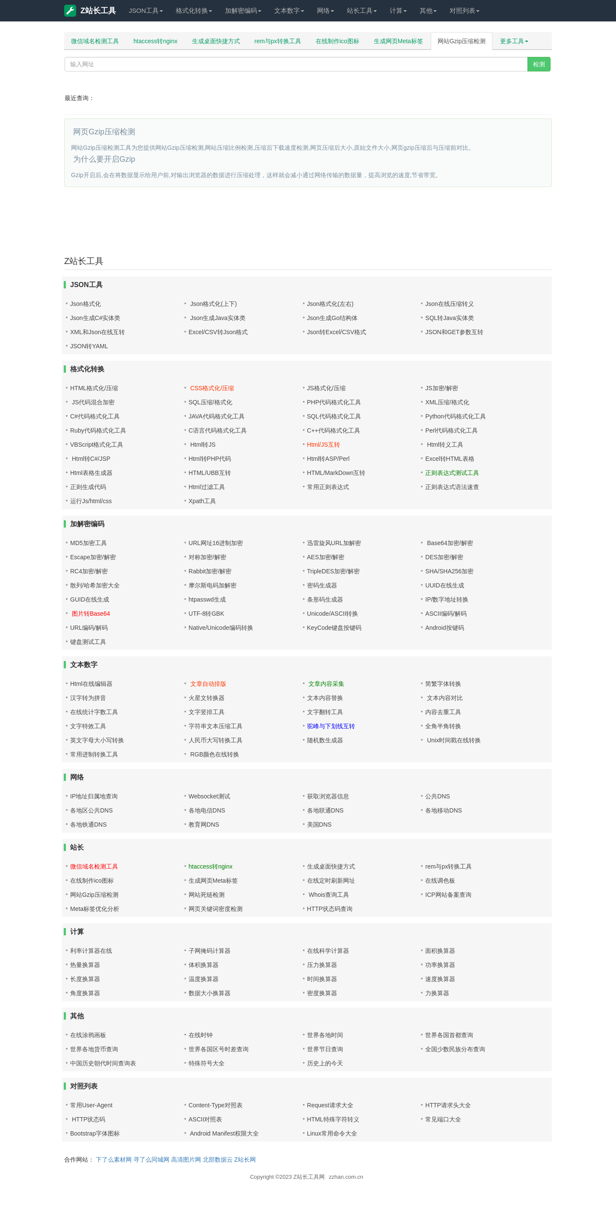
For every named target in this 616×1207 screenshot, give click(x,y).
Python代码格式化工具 (455, 416)
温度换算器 (204, 979)
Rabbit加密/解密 (210, 571)
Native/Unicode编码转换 (221, 627)
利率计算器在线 (91, 950)
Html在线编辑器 (91, 683)
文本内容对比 (444, 697)
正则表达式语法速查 (452, 486)
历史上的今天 (325, 1063)
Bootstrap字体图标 (95, 1133)
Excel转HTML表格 (449, 458)
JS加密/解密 (441, 388)
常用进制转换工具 (94, 754)
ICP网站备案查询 (448, 894)
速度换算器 (440, 979)
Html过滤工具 (207, 486)
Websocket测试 (209, 796)
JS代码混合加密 (92, 402)
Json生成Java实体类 (217, 317)
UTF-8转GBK (206, 613)
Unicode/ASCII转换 (332, 613)
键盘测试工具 (88, 641)
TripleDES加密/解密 (333, 571)
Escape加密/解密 (93, 557)
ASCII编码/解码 (445, 613)
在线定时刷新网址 (331, 880)
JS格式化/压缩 (326, 388)
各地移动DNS (443, 810)
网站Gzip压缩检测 (462, 41)
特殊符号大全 (207, 1063)
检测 (539, 64)
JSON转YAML (89, 346)
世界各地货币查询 (94, 1049)
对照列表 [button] (465, 10)
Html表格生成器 (91, 472)
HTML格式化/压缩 (94, 388)
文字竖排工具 (207, 712)
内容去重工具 (443, 712)
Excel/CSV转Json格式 (218, 332)
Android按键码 (444, 627)
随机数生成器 (325, 740)
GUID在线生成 (89, 599)
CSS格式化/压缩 (211, 388)
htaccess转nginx (155, 41)
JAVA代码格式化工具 (217, 416)
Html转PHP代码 (210, 458)
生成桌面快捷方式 (216, 41)
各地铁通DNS (88, 824)
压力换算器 (322, 964)
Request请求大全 (330, 1105)
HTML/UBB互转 (210, 472)
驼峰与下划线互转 (331, 726)
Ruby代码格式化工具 (98, 430)
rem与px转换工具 (278, 41)
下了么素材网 (114, 1159)
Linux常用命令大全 (332, 1133)
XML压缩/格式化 (447, 402)
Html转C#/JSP (90, 458)
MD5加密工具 (88, 543)
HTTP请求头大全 (448, 1105)
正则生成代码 (88, 486)
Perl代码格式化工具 (451, 430)
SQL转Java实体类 (449, 317)
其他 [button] (428, 10)
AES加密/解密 (326, 557)
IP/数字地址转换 (446, 599)
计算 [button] (398, 10)
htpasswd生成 (207, 599)
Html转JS (202, 444)
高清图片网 (186, 1159)
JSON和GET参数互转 (454, 332)
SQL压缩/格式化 (210, 402)
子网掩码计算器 (210, 950)
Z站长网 (245, 1159)
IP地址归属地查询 (94, 796)
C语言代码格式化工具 (218, 430)
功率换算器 (440, 964)
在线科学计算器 (328, 950)
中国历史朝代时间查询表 (103, 1063)
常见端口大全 (443, 1119)
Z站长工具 (90, 11)
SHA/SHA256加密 (449, 571)
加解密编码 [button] (243, 10)
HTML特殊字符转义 (333, 1119)
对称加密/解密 (207, 557)
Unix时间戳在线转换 (453, 740)
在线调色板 (440, 880)
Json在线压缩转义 (449, 303)
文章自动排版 (207, 683)
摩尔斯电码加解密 (213, 585)
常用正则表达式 (328, 486)
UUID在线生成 (444, 585)
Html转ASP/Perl (328, 458)
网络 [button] (325, 10)
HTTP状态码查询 (330, 908)
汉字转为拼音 (88, 697)
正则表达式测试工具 (452, 472)
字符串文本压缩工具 (216, 726)
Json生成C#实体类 (95, 317)
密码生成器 (322, 585)
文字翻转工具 (325, 712)
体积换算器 (204, 964)
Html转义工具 (444, 444)
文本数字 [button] (289, 10)
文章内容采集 (326, 683)
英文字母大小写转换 (97, 740)
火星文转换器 (207, 697)
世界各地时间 (325, 1035)
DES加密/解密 (444, 557)
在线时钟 (201, 1035)
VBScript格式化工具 (96, 444)
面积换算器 (440, 950)
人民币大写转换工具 (216, 740)
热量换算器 (85, 964)
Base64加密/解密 (449, 543)
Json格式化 (85, 303)
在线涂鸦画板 (88, 1035)
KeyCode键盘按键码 (334, 627)
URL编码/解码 (89, 627)
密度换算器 (322, 993)
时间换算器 (322, 979)
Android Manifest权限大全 (224, 1133)
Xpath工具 (202, 501)
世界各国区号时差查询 (219, 1049)
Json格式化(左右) (330, 303)
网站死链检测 (207, 894)
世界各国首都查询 (449, 1035)
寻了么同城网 (151, 1159)
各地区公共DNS (91, 810)
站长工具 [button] (362, 10)
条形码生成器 (325, 599)
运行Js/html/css (91, 501)
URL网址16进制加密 (216, 543)
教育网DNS (204, 824)
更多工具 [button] (514, 41)
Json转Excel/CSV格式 (336, 332)
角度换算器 (85, 993)
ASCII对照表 (205, 1119)
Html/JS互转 (323, 444)
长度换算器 (85, 979)
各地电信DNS (207, 810)
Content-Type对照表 (216, 1105)
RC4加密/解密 (89, 571)
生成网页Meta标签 (398, 41)
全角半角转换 (443, 726)
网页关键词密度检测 (216, 908)
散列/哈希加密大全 (95, 585)
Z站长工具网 (309, 1177)
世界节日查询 (325, 1049)
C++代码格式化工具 (333, 430)
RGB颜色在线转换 (214, 754)
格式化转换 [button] (194, 10)
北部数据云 (218, 1159)
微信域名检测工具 (95, 41)
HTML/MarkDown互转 (336, 472)
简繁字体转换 (443, 683)
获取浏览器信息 (328, 796)
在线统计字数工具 (94, 712)
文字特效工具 (88, 726)
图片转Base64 (90, 613)
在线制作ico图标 (337, 41)
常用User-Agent (91, 1105)
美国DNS (319, 824)
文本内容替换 (325, 697)
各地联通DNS (325, 810)
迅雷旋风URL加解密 (334, 543)
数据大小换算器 (210, 993)
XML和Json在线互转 (97, 332)
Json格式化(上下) (213, 303)
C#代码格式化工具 (95, 416)
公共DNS (437, 796)
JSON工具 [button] (146, 10)
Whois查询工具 (328, 894)
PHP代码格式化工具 (334, 402)
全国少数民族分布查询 (455, 1049)
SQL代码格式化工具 (334, 416)
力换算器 (437, 993)
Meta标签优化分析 (94, 908)
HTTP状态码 (87, 1119)
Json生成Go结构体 (332, 317)
